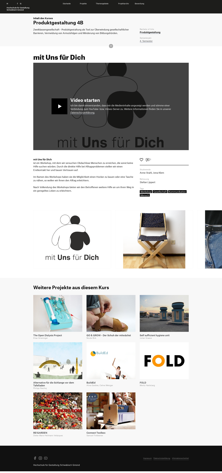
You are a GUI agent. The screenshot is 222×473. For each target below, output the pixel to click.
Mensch (144, 196)
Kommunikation (177, 192)
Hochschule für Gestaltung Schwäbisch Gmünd (56, 466)
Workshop (145, 192)
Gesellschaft (160, 192)
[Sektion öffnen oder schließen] (111, 46)
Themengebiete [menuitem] (102, 4)
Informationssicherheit (180, 460)
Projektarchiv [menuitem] (123, 4)
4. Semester (146, 41)
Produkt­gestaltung (150, 32)
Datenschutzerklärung (82, 112)
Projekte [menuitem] (83, 4)
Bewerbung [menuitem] (139, 4)
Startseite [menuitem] (67, 4)
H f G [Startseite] (18, 7)
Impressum (147, 460)
